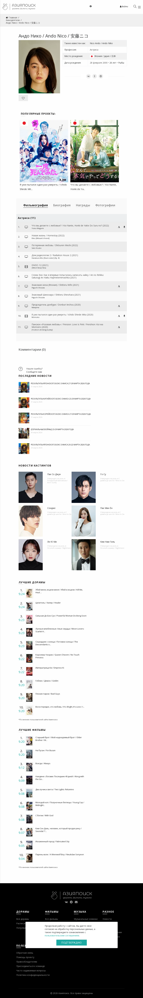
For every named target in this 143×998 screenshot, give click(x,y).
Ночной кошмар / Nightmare (59, 548)
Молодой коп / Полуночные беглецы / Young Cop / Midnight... (59, 804)
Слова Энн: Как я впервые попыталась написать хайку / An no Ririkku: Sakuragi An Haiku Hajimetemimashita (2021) (68, 276)
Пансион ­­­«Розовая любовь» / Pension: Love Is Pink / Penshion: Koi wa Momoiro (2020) (67, 325)
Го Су (103, 474)
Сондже (51, 508)
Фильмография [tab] (35, 205)
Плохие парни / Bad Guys (47, 693)
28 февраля (96, 62)
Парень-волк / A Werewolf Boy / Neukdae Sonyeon (59, 854)
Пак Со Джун (54, 474)
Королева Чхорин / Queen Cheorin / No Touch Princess (57, 656)
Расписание (22, 923)
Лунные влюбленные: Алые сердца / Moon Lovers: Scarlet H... (59, 630)
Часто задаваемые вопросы (31, 970)
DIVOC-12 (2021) (40, 265)
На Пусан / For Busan (45, 750)
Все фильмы (51, 918)
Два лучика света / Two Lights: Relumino (54, 789)
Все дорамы (22, 918)
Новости (107, 918)
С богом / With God (44, 815)
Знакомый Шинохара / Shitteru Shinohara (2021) (56, 294)
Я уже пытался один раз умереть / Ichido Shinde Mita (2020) (62, 314)
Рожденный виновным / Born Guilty (57, 481)
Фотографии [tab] (105, 205)
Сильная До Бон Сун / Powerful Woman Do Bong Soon (60, 615)
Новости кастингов (35, 465)
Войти (124, 6)
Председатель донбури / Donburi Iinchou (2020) (56, 304)
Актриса (94, 49)
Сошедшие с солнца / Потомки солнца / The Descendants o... (56, 643)
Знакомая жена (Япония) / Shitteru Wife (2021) (55, 284)
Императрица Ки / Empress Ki (49, 667)
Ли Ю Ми (52, 541)
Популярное (22, 927)
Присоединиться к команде (30, 966)
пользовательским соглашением (62, 935)
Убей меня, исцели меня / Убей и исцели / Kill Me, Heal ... (59, 591)
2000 (105, 62)
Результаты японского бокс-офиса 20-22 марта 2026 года (60, 445)
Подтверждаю (71, 942)
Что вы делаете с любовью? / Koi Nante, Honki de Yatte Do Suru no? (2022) (70, 225)
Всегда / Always (42, 763)
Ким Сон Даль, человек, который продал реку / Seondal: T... (58, 830)
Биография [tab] (62, 205)
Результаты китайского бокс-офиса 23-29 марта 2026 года (61, 399)
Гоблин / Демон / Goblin (46, 680)
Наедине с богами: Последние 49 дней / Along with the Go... (59, 778)
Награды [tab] (83, 205)
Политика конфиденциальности (33, 975)
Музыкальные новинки (86, 918)
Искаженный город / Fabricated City (52, 841)
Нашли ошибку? (34, 368)
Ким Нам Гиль (107, 541)
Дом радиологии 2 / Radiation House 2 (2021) (55, 255)
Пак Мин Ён (106, 508)
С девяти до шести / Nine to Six (112, 479)
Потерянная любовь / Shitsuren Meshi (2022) (55, 245)
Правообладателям (26, 961)
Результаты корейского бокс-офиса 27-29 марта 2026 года (61, 414)
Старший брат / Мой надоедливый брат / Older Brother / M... (58, 738)
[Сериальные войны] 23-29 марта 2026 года (52, 429)
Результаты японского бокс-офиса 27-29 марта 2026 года (60, 383)
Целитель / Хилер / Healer (48, 602)
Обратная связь (24, 952)
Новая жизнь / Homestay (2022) (48, 235)
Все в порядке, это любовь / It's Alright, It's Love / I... (59, 706)
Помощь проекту (25, 957)
